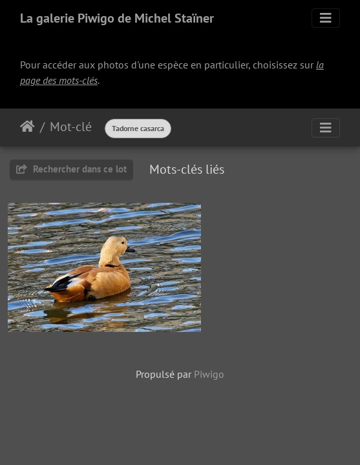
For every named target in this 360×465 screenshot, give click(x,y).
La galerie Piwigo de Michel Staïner (117, 18)
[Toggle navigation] (326, 18)
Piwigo (209, 373)
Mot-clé (71, 126)
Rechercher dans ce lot (71, 169)
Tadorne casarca (138, 128)
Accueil (27, 126)
